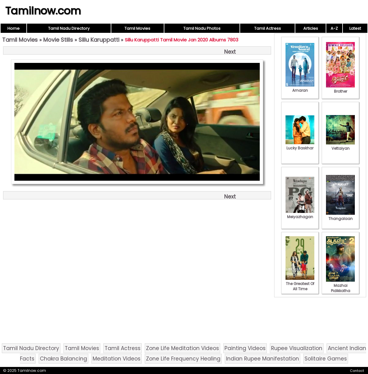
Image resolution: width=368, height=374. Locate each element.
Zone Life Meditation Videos (182, 348)
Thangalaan (340, 216)
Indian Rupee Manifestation (262, 358)
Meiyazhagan (300, 214)
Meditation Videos (116, 358)
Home (13, 28)
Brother (340, 88)
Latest (355, 28)
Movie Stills (58, 40)
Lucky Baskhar (300, 145)
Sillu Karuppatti (99, 40)
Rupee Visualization (296, 348)
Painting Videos (245, 348)
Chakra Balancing (63, 358)
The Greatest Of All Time (300, 283)
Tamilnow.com (43, 10)
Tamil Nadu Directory (69, 28)
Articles (310, 28)
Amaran (300, 88)
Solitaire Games (326, 358)
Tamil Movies (137, 28)
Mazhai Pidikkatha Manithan (340, 288)
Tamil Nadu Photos (201, 28)
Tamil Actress (267, 28)
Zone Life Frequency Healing (183, 358)
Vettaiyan (340, 146)
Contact (357, 370)
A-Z (334, 28)
